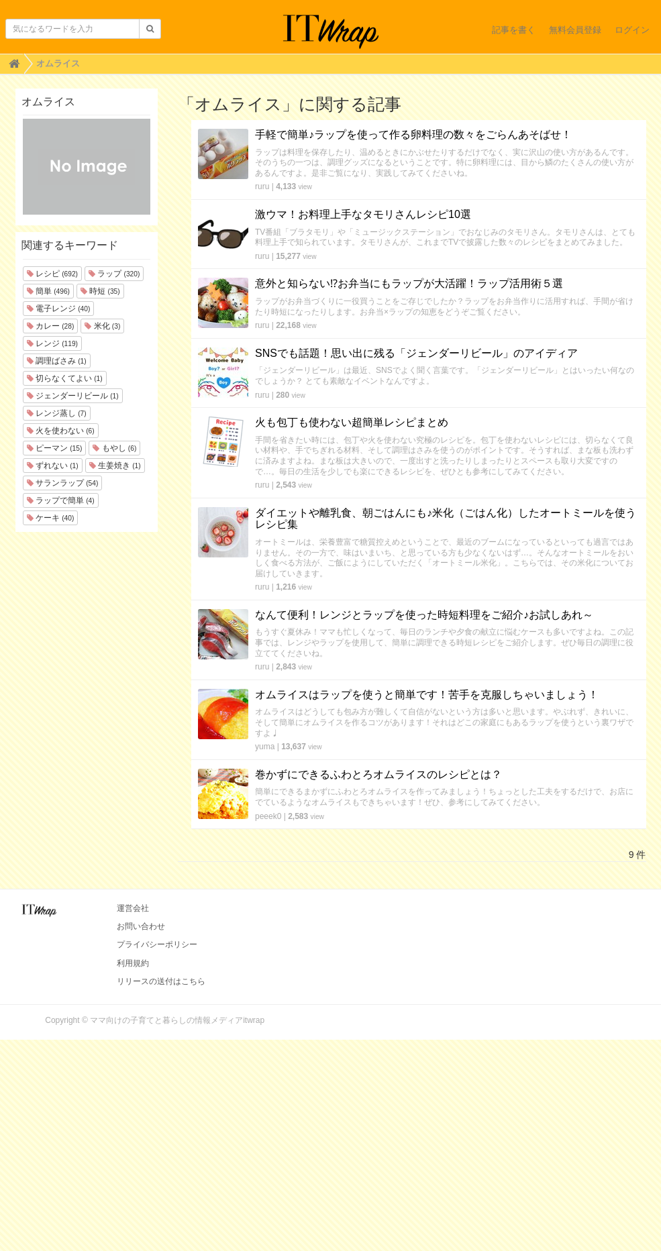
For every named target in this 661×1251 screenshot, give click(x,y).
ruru (262, 186)
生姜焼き (115, 465)
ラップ (114, 273)
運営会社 (133, 908)
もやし (114, 448)
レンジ (52, 343)
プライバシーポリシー (157, 944)
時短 (100, 291)
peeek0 (268, 816)
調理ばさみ (57, 361)
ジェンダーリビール (73, 395)
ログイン (632, 30)
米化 (102, 326)
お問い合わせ (141, 926)
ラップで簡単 (61, 500)
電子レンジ (59, 308)
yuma (264, 746)
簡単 (48, 291)
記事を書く (514, 30)
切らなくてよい (65, 378)
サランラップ (63, 483)
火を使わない (61, 430)
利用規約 (133, 963)
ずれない (53, 465)
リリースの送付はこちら (161, 981)
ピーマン (55, 448)
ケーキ (50, 518)
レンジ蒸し (57, 413)
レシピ (52, 273)
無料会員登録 (575, 30)
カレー (50, 326)
